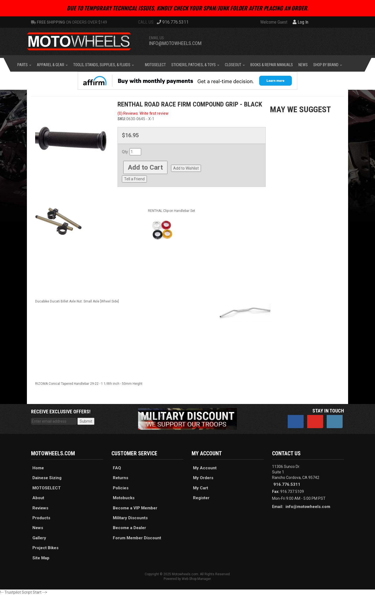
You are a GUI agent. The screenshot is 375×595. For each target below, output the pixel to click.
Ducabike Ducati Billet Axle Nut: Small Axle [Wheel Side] (77, 301)
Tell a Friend (134, 179)
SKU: (121, 119)
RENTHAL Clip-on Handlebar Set (171, 211)
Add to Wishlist (186, 168)
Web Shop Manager (196, 579)
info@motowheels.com (175, 43)
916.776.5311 (286, 484)
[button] (24, 65)
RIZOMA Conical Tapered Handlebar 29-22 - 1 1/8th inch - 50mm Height (88, 384)
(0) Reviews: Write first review (143, 113)
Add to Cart (145, 167)
